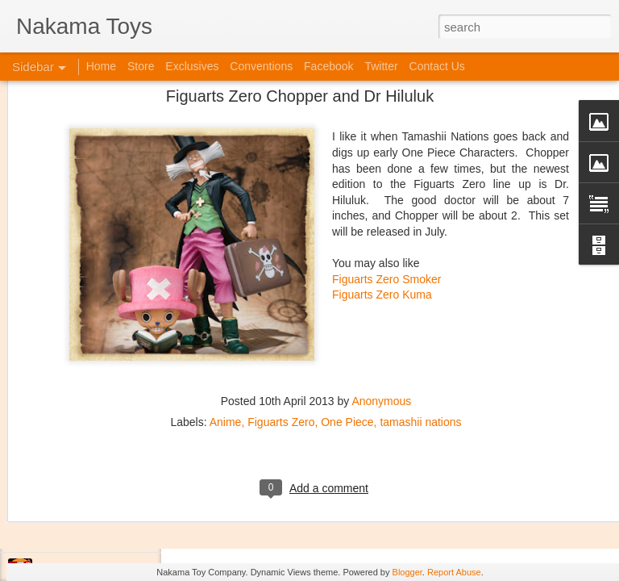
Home (101, 66)
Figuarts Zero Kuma (382, 185)
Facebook (328, 66)
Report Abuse (454, 572)
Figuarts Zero (280, 313)
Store (140, 66)
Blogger (407, 572)
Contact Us (437, 66)
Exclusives (191, 66)
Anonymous (381, 292)
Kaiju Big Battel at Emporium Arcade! (118, 498)
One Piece (347, 313)
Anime (226, 313)
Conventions (261, 66)
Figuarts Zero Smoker (386, 170)
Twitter (380, 66)
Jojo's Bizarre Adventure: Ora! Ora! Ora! (124, 534)
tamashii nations (420, 313)
